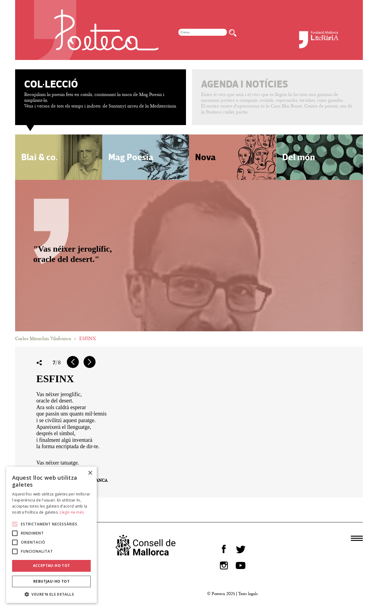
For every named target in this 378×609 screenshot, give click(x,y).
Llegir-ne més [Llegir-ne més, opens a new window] (72, 512)
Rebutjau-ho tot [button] (51, 581)
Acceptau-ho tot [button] (51, 565)
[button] (51, 594)
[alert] (51, 535)
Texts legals (248, 593)
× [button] (90, 473)
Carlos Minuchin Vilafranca (43, 338)
